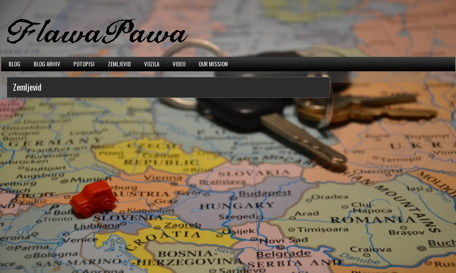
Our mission (213, 64)
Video (179, 64)
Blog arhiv (47, 64)
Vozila (151, 64)
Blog (14, 64)
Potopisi (84, 64)
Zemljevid (119, 64)
